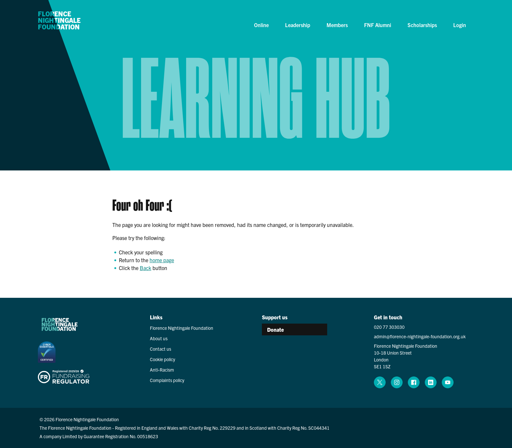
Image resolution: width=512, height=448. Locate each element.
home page (162, 260)
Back (145, 267)
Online (261, 25)
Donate (275, 329)
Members (337, 25)
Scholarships (422, 25)
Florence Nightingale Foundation (59, 20)
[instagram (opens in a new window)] (397, 382)
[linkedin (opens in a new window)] (431, 382)
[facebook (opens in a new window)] (414, 382)
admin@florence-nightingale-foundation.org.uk (420, 336)
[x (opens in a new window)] (380, 382)
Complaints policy (167, 380)
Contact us (160, 349)
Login (459, 25)
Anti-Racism (162, 370)
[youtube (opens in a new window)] (448, 382)
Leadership (297, 25)
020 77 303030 (389, 327)
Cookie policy (162, 359)
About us (159, 338)
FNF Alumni (377, 25)
